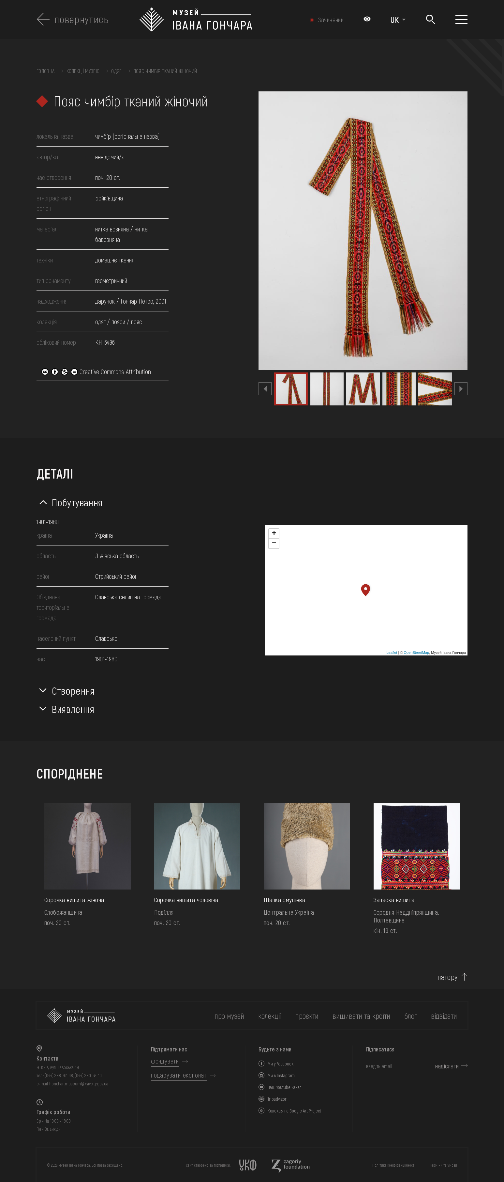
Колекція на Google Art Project (294, 1110)
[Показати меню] (461, 19)
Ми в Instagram (281, 1075)
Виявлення (73, 708)
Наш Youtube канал (285, 1087)
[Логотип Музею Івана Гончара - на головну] (220, 20)
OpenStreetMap (416, 652)
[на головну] (81, 1015)
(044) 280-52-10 (88, 1075)
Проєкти (307, 1015)
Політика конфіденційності (393, 1165)
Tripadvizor (277, 1099)
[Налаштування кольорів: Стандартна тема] (367, 19)
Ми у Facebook (280, 1063)
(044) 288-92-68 (59, 1075)
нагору (447, 977)
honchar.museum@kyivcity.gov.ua (78, 1083)
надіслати (447, 1066)
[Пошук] (430, 19)
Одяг (116, 71)
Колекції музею (83, 71)
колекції (269, 1015)
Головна (45, 71)
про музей (229, 1015)
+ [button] (274, 534)
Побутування (77, 502)
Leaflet (391, 652)
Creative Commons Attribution (96, 371)
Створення (73, 690)
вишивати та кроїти (361, 1015)
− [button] (274, 543)
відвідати (444, 1015)
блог (410, 1015)
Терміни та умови (443, 1165)
